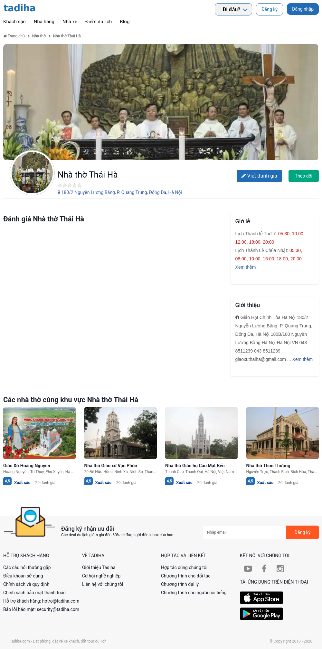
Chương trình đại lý (180, 584)
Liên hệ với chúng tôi (102, 584)
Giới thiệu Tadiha (99, 567)
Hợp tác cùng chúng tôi (184, 567)
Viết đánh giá (259, 176)
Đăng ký (269, 9)
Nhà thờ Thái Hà (88, 174)
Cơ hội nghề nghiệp (101, 575)
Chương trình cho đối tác (186, 575)
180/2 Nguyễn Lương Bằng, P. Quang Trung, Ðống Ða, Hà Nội (120, 192)
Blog (124, 21)
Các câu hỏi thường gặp (27, 567)
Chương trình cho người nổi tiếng (194, 592)
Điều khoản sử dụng (23, 575)
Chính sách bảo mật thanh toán (34, 592)
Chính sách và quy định (26, 584)
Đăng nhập (303, 9)
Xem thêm (245, 267)
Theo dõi (303, 176)
